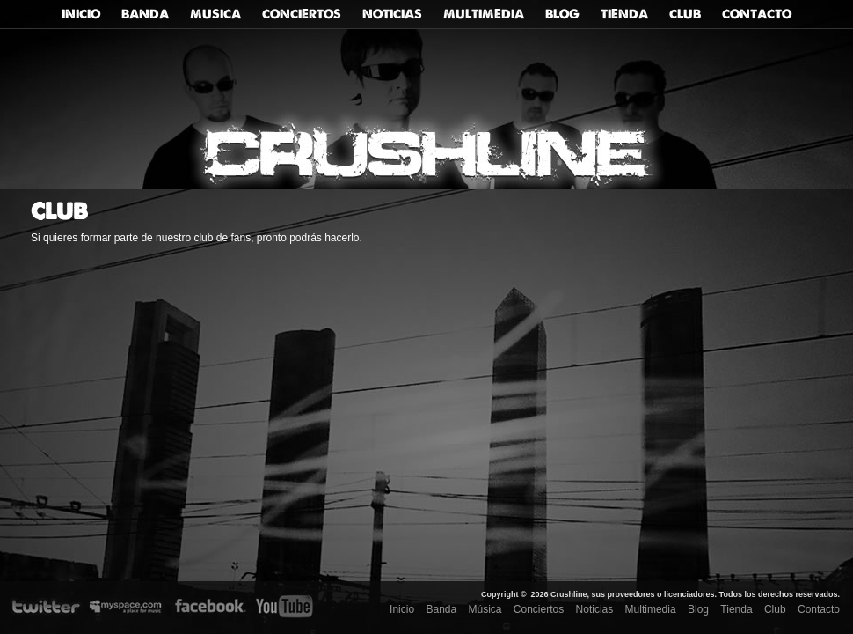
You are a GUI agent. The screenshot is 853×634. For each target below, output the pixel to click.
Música (485, 609)
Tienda (624, 14)
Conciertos (301, 14)
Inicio (81, 14)
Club (685, 14)
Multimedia (483, 14)
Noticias (392, 14)
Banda (145, 14)
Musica (215, 14)
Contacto (756, 14)
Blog (562, 14)
